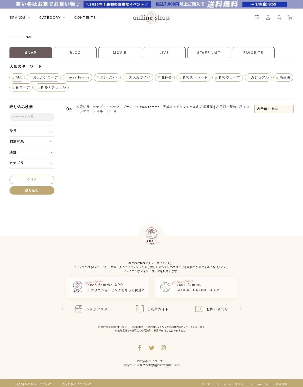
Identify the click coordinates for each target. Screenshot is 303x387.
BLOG (75, 52)
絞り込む (32, 190)
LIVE (164, 52)
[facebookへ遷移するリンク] (139, 347)
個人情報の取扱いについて (33, 384)
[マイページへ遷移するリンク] (268, 17)
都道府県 (16, 142)
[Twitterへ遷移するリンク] (151, 347)
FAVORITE (253, 52)
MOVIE (119, 52)
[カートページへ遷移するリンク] (290, 17)
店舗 (13, 152)
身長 (13, 131)
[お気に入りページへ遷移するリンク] (257, 17)
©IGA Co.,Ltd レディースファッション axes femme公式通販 (245, 384)
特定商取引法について (77, 384)
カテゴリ (16, 163)
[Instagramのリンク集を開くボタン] (163, 347)
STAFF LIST (209, 52)
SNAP (28, 37)
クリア (32, 180)
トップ (14, 36)
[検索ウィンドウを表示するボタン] (279, 17)
